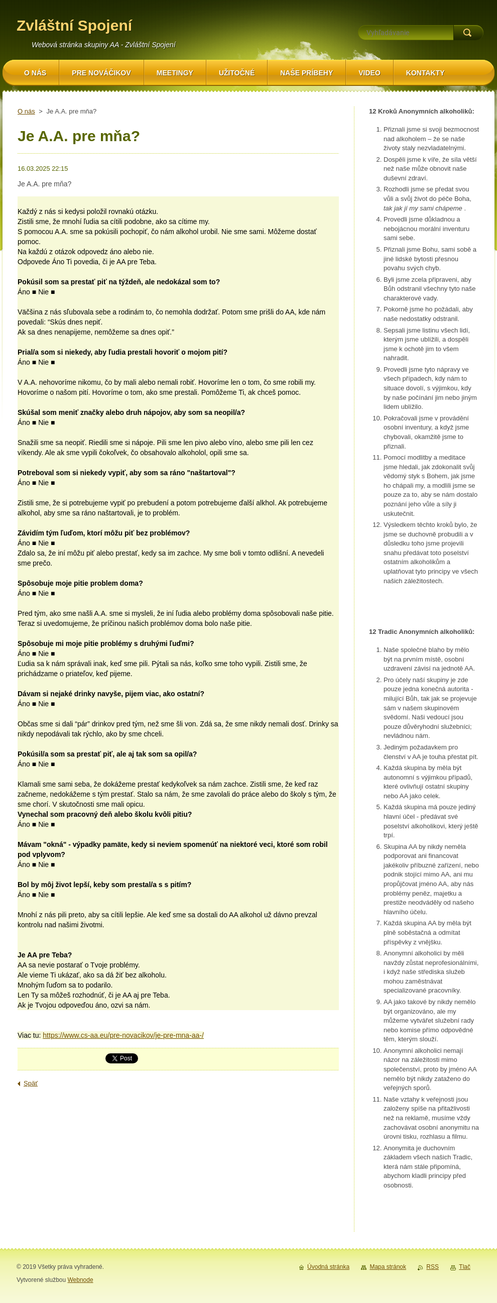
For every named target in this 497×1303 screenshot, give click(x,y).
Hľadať (468, 32)
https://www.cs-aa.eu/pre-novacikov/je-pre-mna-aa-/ (123, 1035)
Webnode (80, 1279)
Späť (31, 1083)
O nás (26, 111)
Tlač (464, 1266)
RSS (432, 1266)
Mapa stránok (387, 1266)
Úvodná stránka (328, 1266)
